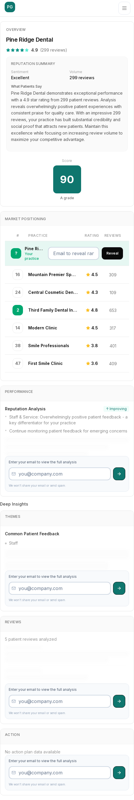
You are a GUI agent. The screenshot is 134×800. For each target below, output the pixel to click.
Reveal (112, 253)
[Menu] (124, 8)
